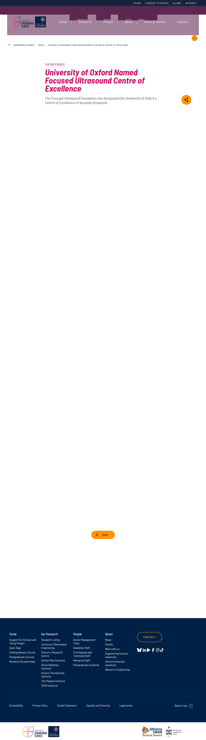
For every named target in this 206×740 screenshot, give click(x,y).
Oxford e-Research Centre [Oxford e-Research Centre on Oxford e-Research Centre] (52, 651)
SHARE (105, 520)
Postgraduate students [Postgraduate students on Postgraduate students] (81, 664)
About (118, 14)
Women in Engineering (118, 667)
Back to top (181, 704)
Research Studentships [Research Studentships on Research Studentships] (17, 660)
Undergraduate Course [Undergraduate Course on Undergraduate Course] (23, 649)
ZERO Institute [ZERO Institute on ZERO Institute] (50, 684)
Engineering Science (24, 27)
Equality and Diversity (98, 704)
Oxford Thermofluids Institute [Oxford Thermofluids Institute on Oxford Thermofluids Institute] (53, 673)
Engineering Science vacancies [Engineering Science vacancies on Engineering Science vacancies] (117, 652)
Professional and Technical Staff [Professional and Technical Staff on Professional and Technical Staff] (83, 651)
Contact (165, 14)
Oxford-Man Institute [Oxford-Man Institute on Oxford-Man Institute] (53, 657)
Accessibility (16, 704)
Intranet (190, 3)
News (41, 27)
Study (61, 14)
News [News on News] (108, 635)
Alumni (174, 3)
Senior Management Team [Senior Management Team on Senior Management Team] (85, 637)
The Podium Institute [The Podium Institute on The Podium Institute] (53, 679)
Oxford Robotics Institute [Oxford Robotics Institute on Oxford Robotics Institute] (50, 664)
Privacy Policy (39, 704)
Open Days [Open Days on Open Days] (15, 644)
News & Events (140, 14)
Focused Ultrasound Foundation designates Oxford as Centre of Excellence (88, 27)
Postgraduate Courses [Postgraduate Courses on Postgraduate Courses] (22, 654)
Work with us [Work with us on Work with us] (113, 645)
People (100, 14)
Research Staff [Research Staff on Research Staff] (82, 657)
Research (80, 14)
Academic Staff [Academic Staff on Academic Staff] (82, 644)
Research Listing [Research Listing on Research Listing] (51, 635)
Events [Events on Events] (109, 640)
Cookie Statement (67, 704)
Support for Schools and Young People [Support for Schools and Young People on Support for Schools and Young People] (21, 637)
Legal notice (126, 704)
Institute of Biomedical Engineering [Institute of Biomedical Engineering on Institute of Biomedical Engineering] (54, 642)
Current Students (151, 3)
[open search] (194, 15)
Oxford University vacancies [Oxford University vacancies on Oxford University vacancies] (115, 660)
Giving (129, 3)
